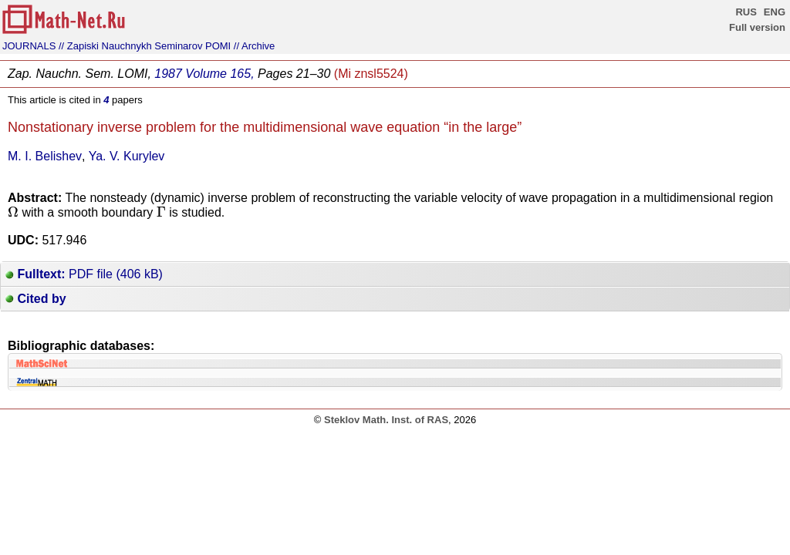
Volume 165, (219, 73)
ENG (774, 12)
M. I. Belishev (45, 156)
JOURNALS (29, 46)
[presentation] (13, 211)
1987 (168, 73)
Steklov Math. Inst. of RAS (386, 420)
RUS (745, 12)
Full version (757, 27)
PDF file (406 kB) (84, 274)
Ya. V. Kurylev (127, 156)
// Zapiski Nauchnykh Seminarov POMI (145, 46)
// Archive (254, 46)
